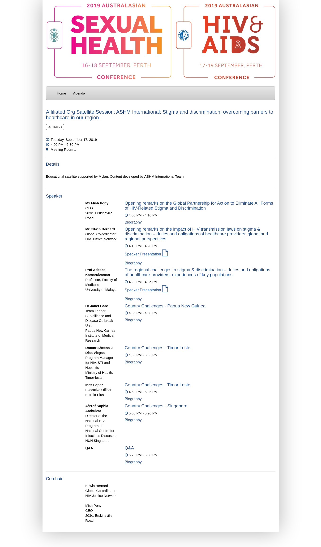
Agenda (79, 93)
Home (61, 93)
